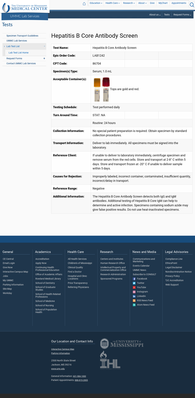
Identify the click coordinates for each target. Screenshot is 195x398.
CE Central (8, 263)
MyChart (163, 4)
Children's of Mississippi (80, 267)
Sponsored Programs (111, 283)
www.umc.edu (58, 373)
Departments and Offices (78, 21)
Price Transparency (78, 287)
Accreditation (42, 263)
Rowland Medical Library (48, 283)
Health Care (112, 4)
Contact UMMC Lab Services (21, 67)
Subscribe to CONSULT (144, 279)
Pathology (122, 21)
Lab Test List (160, 21)
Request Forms (181, 14)
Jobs (5, 280)
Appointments (179, 4)
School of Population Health (46, 315)
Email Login (9, 267)
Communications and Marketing (144, 264)
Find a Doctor (75, 276)
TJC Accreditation (174, 284)
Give (152, 4)
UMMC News (139, 274)
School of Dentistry (45, 287)
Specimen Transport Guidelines (22, 40)
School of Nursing (44, 310)
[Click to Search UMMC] (192, 5)
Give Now (8, 272)
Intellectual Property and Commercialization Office (113, 273)
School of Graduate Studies (45, 293)
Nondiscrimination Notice (178, 276)
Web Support (172, 289)
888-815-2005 (81, 384)
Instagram (140, 296)
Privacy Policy (172, 280)
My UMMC (8, 284)
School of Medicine (45, 305)
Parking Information (13, 289)
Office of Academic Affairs (48, 279)
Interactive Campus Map (15, 276)
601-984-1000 (79, 380)
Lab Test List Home (18, 57)
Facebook (140, 283)
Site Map (7, 293)
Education (95, 4)
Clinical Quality (75, 272)
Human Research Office (112, 267)
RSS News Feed (143, 305)
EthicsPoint (171, 267)
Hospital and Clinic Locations (77, 281)
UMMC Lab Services (24, 16)
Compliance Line (173, 263)
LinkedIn (139, 300)
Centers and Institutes (111, 263)
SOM (60, 21)
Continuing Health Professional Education (47, 273)
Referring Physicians (78, 291)
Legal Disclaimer (173, 272)
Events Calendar (141, 270)
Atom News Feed (143, 309)
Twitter (138, 287)
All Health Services (77, 263)
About (141, 4)
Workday (7, 297)
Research (128, 4)
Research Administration (113, 279)
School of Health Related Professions (48, 300)
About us (154, 14)
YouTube (139, 291)
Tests (167, 14)
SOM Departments (104, 21)
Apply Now (41, 267)
